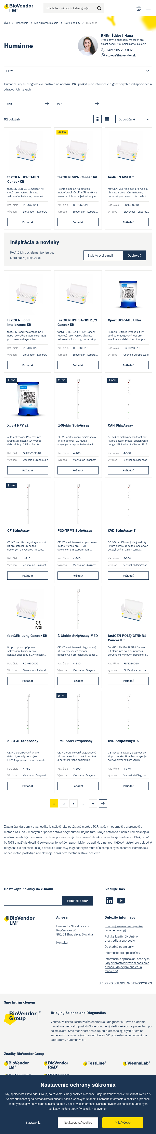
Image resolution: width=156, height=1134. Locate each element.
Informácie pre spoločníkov (122, 953)
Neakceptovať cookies (78, 1122)
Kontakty (62, 942)
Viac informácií (85, 1103)
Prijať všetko (123, 1122)
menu (150, 7)
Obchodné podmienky (119, 946)
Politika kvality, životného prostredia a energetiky (121, 938)
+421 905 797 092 (119, 50)
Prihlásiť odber (77, 901)
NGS (10, 103)
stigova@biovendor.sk (121, 55)
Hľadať (99, 8)
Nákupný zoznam (139, 8)
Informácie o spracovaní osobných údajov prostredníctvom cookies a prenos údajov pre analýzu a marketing (127, 965)
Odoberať (134, 255)
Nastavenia (33, 1122)
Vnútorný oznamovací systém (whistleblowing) (124, 928)
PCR (59, 103)
